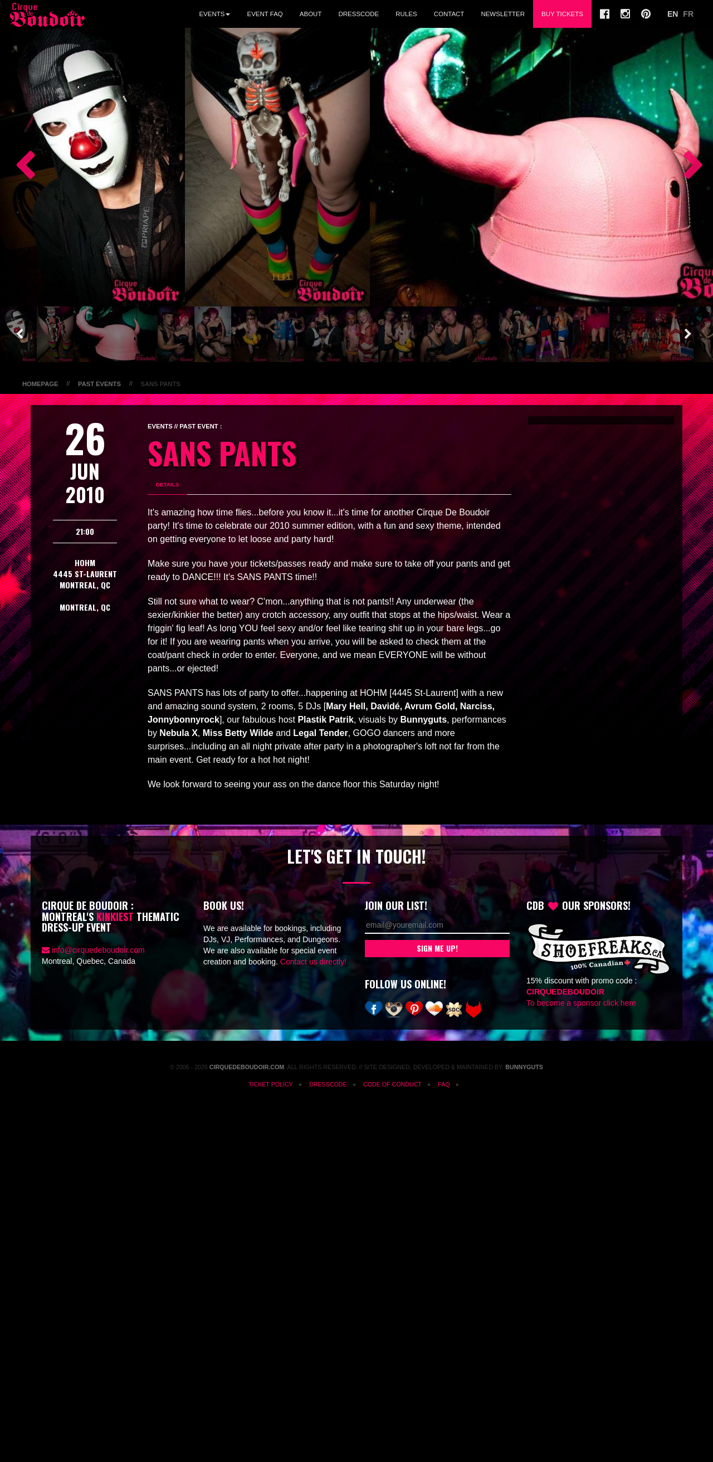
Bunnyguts (524, 1067)
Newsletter (503, 14)
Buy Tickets (562, 14)
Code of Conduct (392, 1084)
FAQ (444, 1084)
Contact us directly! (313, 961)
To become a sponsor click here (581, 1002)
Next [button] (688, 167)
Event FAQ (264, 14)
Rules (406, 14)
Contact (449, 14)
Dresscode (358, 14)
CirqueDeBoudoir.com (246, 1067)
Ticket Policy (270, 1084)
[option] (92, 167)
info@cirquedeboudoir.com (98, 950)
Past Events (99, 384)
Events (214, 14)
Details (167, 484)
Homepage (40, 384)
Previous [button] (19, 167)
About (311, 14)
